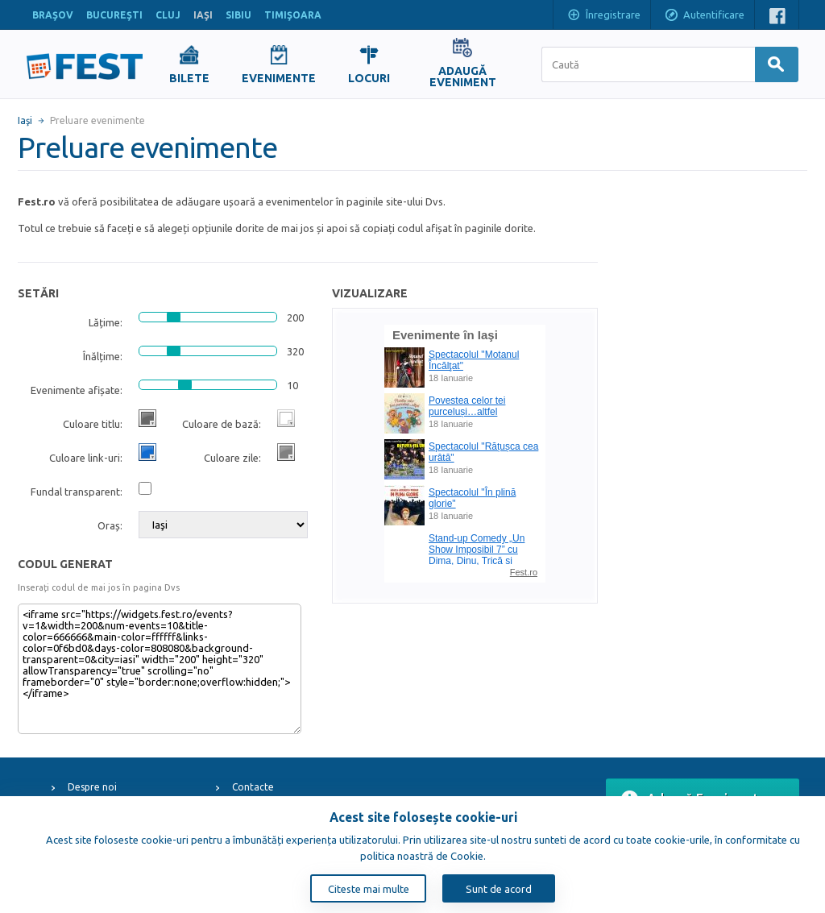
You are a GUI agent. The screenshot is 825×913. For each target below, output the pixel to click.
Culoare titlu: (92, 424)
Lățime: (105, 322)
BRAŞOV (52, 15)
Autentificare (704, 16)
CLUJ (167, 15)
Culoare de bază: (221, 424)
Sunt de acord (499, 888)
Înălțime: (102, 356)
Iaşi (25, 120)
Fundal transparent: (76, 491)
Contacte (253, 787)
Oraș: (109, 525)
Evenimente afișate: (76, 390)
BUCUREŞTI (114, 15)
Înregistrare (603, 16)
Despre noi (92, 787)
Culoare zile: (232, 457)
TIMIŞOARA (292, 15)
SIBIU (238, 15)
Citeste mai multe (368, 888)
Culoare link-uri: (85, 457)
